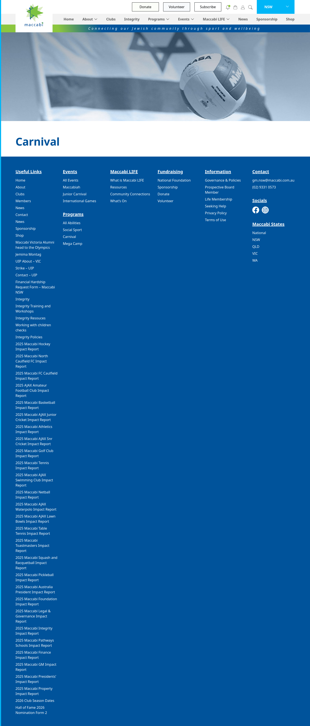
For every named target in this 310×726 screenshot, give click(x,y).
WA (254, 260)
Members (23, 201)
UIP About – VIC (28, 261)
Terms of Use (215, 220)
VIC (255, 253)
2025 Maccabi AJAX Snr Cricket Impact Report (34, 441)
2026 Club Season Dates (35, 700)
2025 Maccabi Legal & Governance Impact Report (33, 616)
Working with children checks (33, 328)
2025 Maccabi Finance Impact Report (33, 655)
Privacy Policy (216, 213)
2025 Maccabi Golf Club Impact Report (34, 453)
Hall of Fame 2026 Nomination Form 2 (31, 710)
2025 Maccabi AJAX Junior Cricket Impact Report (36, 417)
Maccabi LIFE (214, 19)
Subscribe (208, 7)
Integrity (132, 19)
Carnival (69, 236)
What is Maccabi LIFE (127, 180)
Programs (156, 19)
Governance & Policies (223, 180)
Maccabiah (71, 187)
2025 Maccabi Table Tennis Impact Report (33, 531)
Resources (118, 187)
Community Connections (130, 194)
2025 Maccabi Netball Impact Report (33, 495)
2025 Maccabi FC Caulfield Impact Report (36, 376)
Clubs (111, 19)
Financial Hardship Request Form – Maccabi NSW (35, 287)
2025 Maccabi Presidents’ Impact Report (36, 679)
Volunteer (176, 7)
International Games (79, 201)
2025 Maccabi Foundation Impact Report (36, 601)
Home (69, 19)
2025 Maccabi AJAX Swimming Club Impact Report (34, 480)
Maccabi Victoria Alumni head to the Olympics (35, 245)
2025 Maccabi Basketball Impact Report (35, 405)
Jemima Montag (28, 254)
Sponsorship (266, 19)
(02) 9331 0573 (264, 187)
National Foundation (174, 180)
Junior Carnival (75, 194)
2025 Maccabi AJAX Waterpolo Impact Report (36, 507)
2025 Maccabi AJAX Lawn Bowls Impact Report (36, 519)
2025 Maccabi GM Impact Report (36, 667)
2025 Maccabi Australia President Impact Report (35, 589)
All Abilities (72, 223)
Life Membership (218, 199)
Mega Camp (72, 243)
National (259, 232)
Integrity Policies (29, 337)
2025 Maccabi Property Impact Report (34, 691)
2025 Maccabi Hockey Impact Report (33, 346)
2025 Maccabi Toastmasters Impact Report (32, 545)
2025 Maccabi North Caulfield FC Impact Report (32, 361)
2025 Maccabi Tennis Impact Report (32, 465)
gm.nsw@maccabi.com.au (273, 180)
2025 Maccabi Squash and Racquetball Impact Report (36, 562)
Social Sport (72, 229)
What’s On (118, 201)
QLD (255, 246)
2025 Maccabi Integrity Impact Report (34, 631)
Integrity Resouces (30, 318)
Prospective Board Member (219, 190)
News (243, 19)
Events (183, 19)
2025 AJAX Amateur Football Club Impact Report (32, 390)
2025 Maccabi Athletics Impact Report (34, 429)
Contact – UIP (26, 275)
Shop (290, 19)
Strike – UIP (25, 268)
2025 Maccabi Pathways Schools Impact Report (35, 643)
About (87, 19)
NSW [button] (268, 7)
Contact (22, 214)
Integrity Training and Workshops (33, 309)
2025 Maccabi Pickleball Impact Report (35, 577)
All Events (70, 180)
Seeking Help (215, 206)
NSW (256, 239)
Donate (145, 7)
